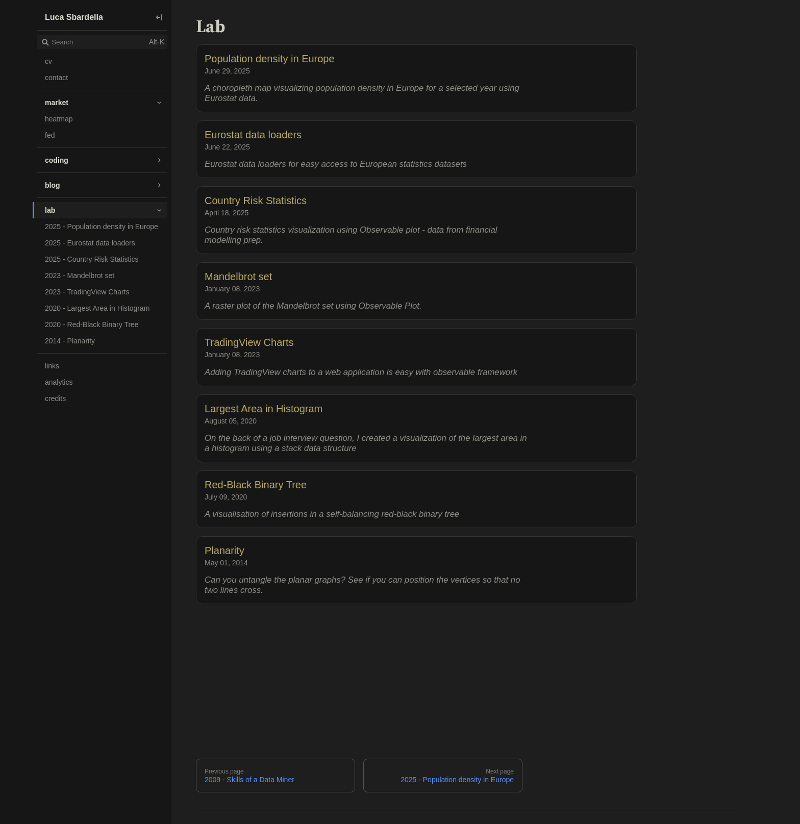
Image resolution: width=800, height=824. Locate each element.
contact (56, 77)
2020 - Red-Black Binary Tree (92, 324)
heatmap (58, 119)
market (56, 102)
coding (56, 160)
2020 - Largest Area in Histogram (97, 308)
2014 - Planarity (70, 341)
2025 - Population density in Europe (101, 226)
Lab (210, 26)
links (52, 366)
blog (52, 185)
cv (48, 61)
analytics (58, 382)
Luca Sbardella (74, 17)
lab (50, 210)
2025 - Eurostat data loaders (90, 243)
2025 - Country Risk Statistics (92, 259)
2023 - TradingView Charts (87, 292)
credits (55, 398)
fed (50, 135)
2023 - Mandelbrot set (79, 275)
